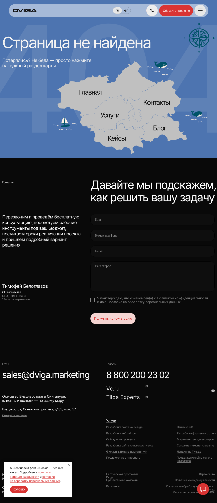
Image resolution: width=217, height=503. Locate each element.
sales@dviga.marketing (45, 374)
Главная (89, 92)
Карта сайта (207, 474)
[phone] (152, 235)
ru (117, 10)
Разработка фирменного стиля (196, 433)
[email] (152, 251)
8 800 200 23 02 (137, 374)
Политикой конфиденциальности (182, 298)
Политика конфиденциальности (195, 480)
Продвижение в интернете (123, 457)
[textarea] (152, 276)
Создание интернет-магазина (195, 445)
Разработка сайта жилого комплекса (129, 445)
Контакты (156, 102)
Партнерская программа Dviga (122, 476)
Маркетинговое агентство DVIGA (194, 492)
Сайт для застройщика (120, 439)
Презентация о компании (122, 480)
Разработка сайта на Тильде (124, 427)
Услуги (109, 115)
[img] (152, 10)
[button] (200, 10)
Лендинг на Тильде (189, 451)
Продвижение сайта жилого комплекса (194, 459)
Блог (159, 128)
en (126, 10)
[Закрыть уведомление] (69, 465)
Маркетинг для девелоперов (195, 439)
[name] (152, 219)
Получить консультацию (113, 318)
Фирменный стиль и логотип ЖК (126, 451)
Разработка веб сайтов (121, 433)
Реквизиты (113, 486)
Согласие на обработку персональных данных (144, 302)
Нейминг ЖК (185, 427)
